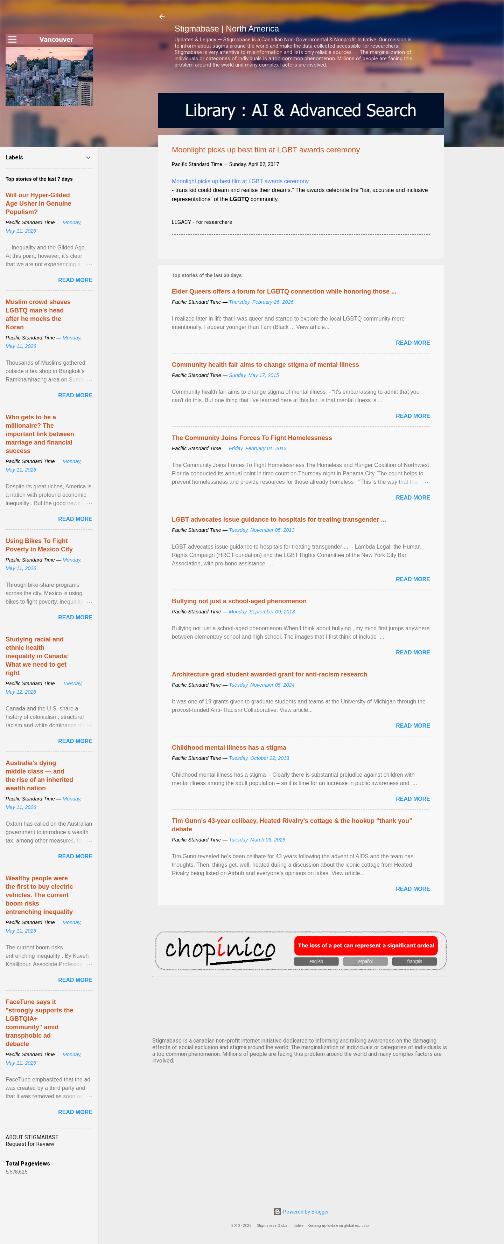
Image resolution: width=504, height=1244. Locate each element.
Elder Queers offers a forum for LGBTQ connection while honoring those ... (284, 291)
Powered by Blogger (301, 1212)
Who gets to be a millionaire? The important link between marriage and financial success (40, 434)
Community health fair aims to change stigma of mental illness (265, 364)
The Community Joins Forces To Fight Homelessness (252, 437)
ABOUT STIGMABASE (32, 1137)
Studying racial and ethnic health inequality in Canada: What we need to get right (37, 656)
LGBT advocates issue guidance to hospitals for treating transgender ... (279, 519)
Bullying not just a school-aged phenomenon (239, 601)
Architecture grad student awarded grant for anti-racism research (269, 674)
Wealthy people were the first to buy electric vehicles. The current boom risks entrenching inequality (39, 895)
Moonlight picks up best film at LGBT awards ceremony (240, 181)
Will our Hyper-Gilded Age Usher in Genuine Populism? (38, 203)
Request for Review (30, 1144)
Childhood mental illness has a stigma (229, 747)
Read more (413, 343)
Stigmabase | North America (227, 28)
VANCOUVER (301, 1005)
